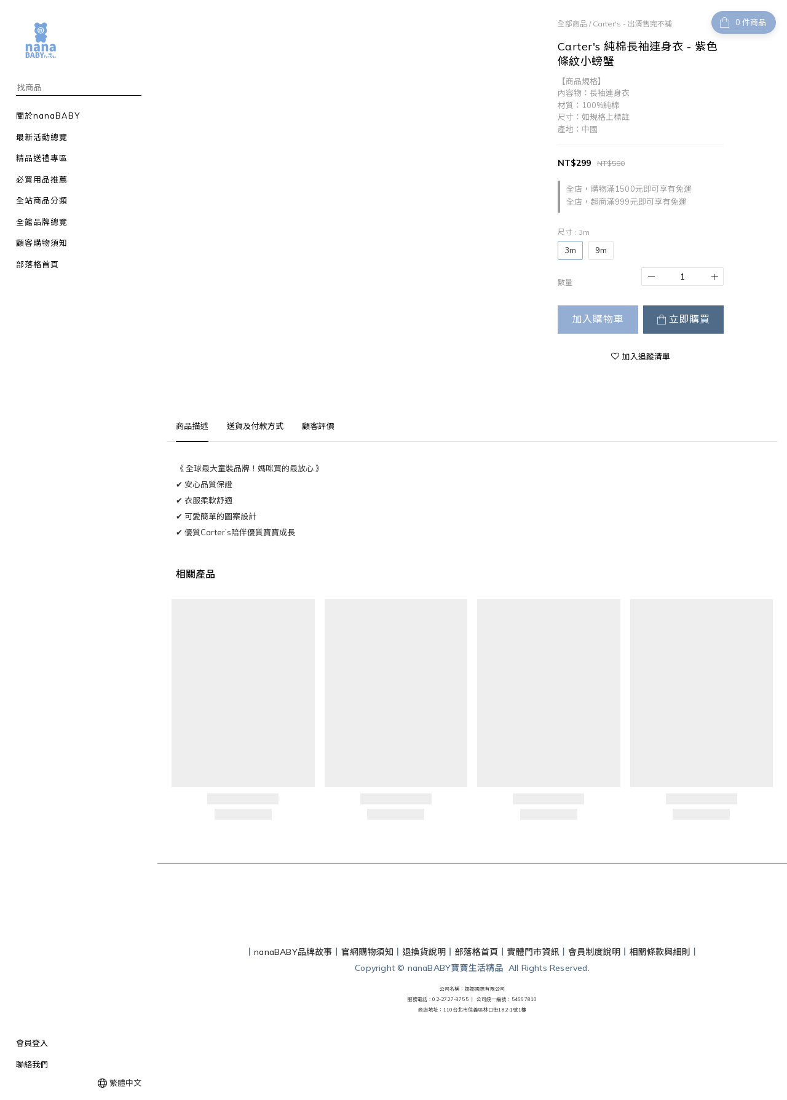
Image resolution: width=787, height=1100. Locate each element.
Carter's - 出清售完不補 (632, 23)
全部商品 (572, 23)
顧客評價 (318, 426)
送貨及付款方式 (255, 426)
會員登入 (32, 1043)
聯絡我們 (32, 1064)
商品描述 (192, 426)
